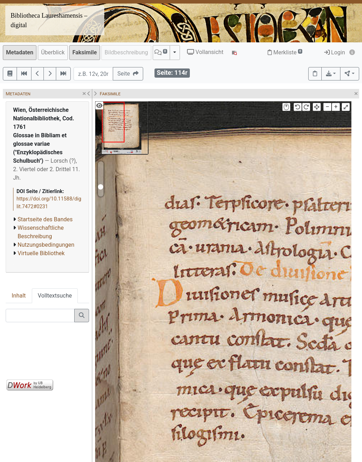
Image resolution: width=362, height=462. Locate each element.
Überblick (53, 52)
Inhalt (19, 295)
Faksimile (84, 52)
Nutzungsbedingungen (46, 244)
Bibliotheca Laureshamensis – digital (49, 20)
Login (334, 52)
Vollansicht (205, 52)
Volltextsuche (55, 295)
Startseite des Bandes (45, 219)
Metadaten (19, 52)
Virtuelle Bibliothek (41, 253)
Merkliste (285, 52)
